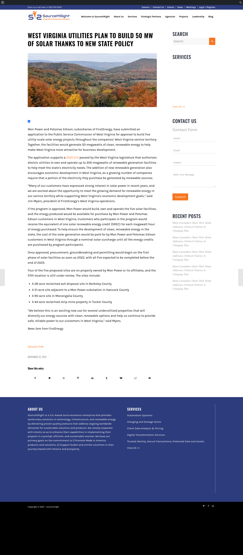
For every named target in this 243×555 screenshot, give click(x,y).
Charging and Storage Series (189, 70)
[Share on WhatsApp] (64, 378)
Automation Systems (185, 63)
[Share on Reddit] (135, 378)
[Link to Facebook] (208, 506)
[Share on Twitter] (49, 378)
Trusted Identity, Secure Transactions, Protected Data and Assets (192, 95)
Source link (36, 346)
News (180, 7)
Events (170, 7)
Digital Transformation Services (191, 83)
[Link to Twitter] (203, 506)
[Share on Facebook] (35, 378)
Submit (180, 197)
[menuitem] (2, 2)
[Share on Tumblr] (107, 378)
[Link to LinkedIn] (213, 506)
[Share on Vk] (121, 378)
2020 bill (72, 157)
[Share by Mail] (150, 378)
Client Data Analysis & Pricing (190, 76)
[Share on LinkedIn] (92, 378)
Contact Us (158, 7)
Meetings (191, 7)
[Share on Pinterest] (78, 378)
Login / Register (207, 7)
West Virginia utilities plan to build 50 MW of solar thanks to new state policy (90, 39)
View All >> (178, 106)
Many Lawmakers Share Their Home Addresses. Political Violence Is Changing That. (191, 226)
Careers (146, 7)
